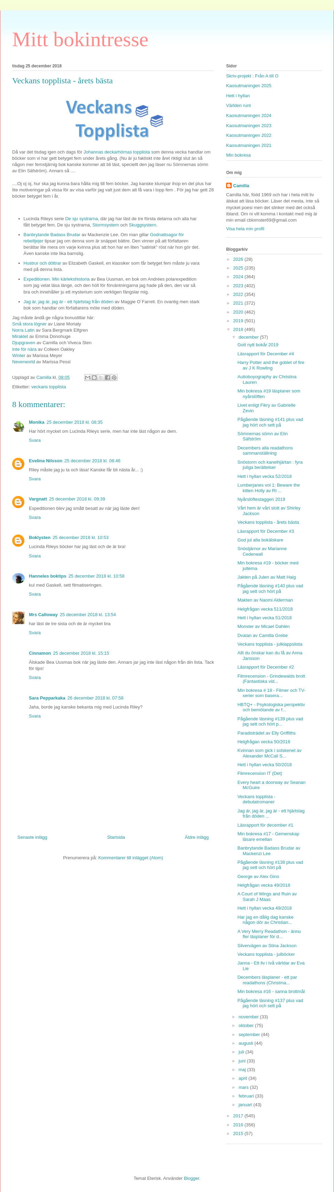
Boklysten (39, 537)
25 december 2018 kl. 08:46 (92, 460)
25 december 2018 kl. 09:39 (77, 499)
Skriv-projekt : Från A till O (252, 75)
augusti (247, 1043)
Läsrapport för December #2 (265, 667)
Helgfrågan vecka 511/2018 (265, 609)
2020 (239, 312)
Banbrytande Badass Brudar (52, 234)
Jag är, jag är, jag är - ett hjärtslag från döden (69, 301)
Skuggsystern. (143, 224)
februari (247, 1096)
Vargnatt (38, 499)
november (249, 1016)
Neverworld (23, 361)
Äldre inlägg (197, 837)
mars (244, 1087)
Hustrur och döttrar (42, 263)
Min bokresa (238, 155)
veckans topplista (48, 386)
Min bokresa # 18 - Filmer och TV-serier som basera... (271, 693)
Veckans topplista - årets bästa (268, 522)
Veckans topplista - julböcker (266, 954)
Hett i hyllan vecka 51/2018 (264, 617)
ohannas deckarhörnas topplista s (119, 152)
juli (242, 1051)
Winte (18, 355)
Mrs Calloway (43, 614)
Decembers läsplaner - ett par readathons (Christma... (267, 980)
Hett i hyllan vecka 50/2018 (264, 764)
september (250, 1034)
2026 (239, 259)
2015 (239, 1133)
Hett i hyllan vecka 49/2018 (264, 908)
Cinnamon (40, 653)
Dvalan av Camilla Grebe (262, 635)
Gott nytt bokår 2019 (257, 344)
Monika (37, 422)
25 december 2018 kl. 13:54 (88, 614)
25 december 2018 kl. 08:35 (75, 422)
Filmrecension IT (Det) (259, 773)
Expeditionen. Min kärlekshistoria (57, 279)
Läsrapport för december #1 (265, 825)
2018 (239, 329)
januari (246, 1104)
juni (243, 1060)
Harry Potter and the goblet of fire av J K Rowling (270, 365)
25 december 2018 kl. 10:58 (97, 576)
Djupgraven (23, 342)
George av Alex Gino (258, 876)
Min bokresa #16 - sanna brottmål (271, 991)
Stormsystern (105, 224)
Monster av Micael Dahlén (263, 626)
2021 (239, 303)
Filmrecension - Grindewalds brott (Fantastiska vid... (271, 678)
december (249, 337)
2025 (239, 268)
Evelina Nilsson (45, 460)
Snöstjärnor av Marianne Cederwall (262, 551)
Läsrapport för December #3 (265, 531)
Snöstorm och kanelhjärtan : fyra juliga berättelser (269, 465)
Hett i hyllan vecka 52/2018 (264, 476)
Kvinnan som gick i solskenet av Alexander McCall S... (269, 753)
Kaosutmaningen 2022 (248, 135)
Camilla (241, 185)
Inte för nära (24, 349)
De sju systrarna (81, 218)
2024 (239, 276)
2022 (239, 294)
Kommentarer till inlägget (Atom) (130, 857)
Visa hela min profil (245, 228)
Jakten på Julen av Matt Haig (266, 577)
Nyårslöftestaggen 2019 (261, 499)
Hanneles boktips (47, 576)
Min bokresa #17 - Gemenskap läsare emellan (268, 836)
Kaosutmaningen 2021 (248, 145)
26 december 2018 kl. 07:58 (95, 698)
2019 (239, 320)
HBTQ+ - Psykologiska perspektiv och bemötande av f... (271, 707)
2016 (239, 1124)
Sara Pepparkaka (47, 698)
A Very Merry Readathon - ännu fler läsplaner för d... (269, 934)
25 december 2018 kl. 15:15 (81, 653)
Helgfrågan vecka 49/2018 (263, 885)
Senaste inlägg (32, 837)
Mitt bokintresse (80, 39)
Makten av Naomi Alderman (265, 600)
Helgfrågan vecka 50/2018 (263, 741)
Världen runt (238, 105)
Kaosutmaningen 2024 (248, 115)
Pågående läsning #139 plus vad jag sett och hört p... (270, 721)
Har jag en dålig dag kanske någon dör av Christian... (265, 919)
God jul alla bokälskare (260, 540)
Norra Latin (23, 330)
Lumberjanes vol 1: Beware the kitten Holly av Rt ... (268, 487)
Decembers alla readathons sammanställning (265, 450)
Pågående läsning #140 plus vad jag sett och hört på (270, 588)
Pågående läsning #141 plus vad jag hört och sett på (270, 422)
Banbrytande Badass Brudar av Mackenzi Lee (268, 850)
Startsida (116, 837)
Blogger (191, 1178)
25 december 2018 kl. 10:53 (81, 537)
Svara (35, 440)
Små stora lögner (29, 323)
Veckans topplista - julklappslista (269, 644)
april (243, 1078)
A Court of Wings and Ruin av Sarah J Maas (267, 896)
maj (243, 1069)
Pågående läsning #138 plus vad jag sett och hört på (270, 865)
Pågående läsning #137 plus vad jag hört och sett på (270, 1003)
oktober (247, 1025)
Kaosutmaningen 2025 (248, 85)
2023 (239, 285)
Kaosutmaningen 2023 (248, 125)
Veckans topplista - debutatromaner (256, 799)
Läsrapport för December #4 (265, 353)
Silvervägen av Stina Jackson (266, 945)
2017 (239, 1115)
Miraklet (20, 336)
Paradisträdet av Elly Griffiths (266, 733)
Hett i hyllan (238, 95)
